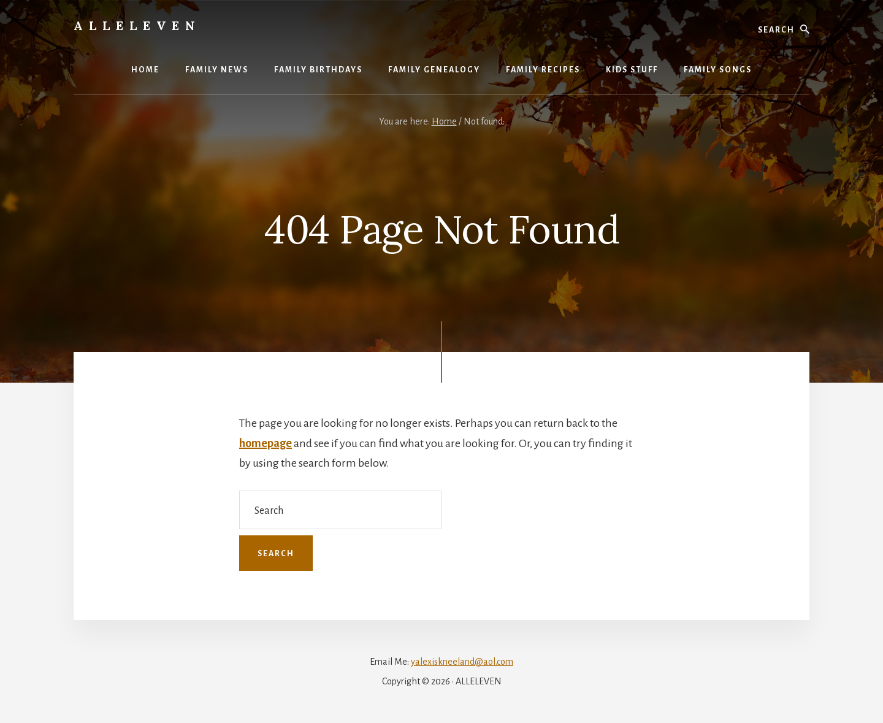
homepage (265, 443)
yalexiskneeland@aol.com (462, 662)
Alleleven (137, 25)
